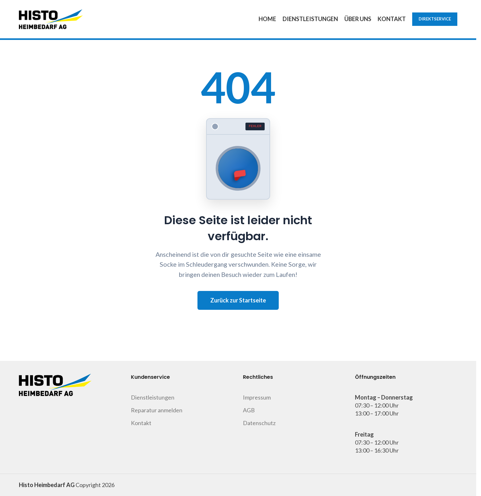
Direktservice (435, 18)
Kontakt (141, 422)
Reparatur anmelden (156, 410)
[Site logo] (51, 18)
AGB (249, 410)
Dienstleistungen (152, 397)
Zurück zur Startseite (238, 300)
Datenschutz (259, 422)
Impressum (257, 397)
